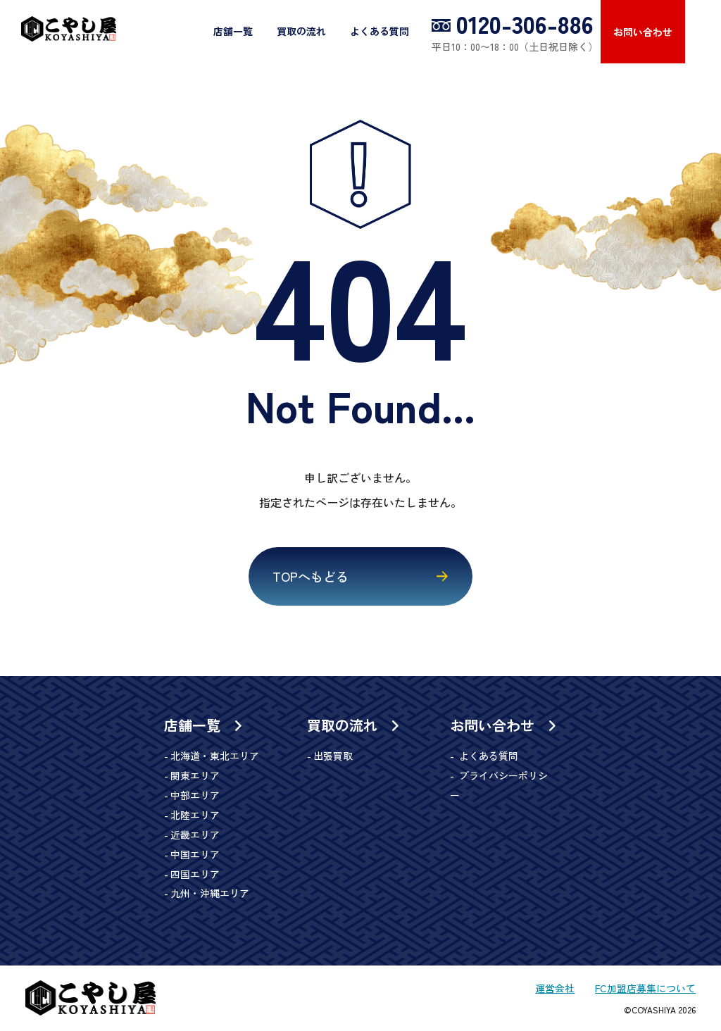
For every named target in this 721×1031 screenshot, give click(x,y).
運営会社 (554, 989)
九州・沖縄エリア (209, 895)
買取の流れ (302, 31)
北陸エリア (195, 816)
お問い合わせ (643, 32)
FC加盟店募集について (645, 989)
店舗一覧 (233, 31)
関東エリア (195, 777)
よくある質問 (380, 31)
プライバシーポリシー (507, 777)
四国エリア (195, 875)
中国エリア (195, 856)
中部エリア (195, 796)
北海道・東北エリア (214, 757)
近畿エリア (195, 836)
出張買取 (333, 757)
